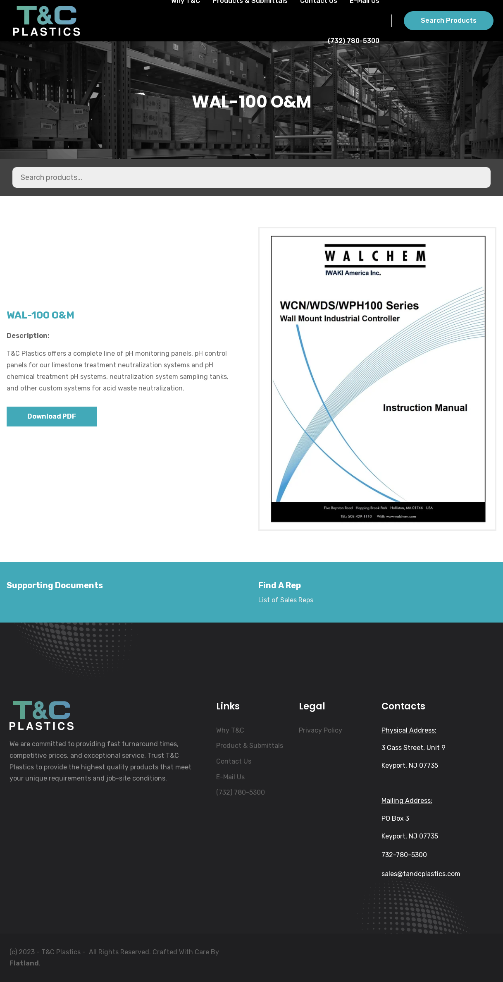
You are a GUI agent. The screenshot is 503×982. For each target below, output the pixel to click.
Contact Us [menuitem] (233, 761)
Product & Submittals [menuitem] (249, 746)
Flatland (24, 963)
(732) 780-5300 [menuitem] (240, 792)
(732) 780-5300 (353, 41)
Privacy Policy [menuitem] (320, 730)
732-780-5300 (404, 855)
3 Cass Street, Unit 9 (413, 748)
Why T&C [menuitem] (230, 730)
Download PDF (51, 416)
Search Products (449, 20)
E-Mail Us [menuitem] (230, 777)
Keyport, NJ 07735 (409, 765)
